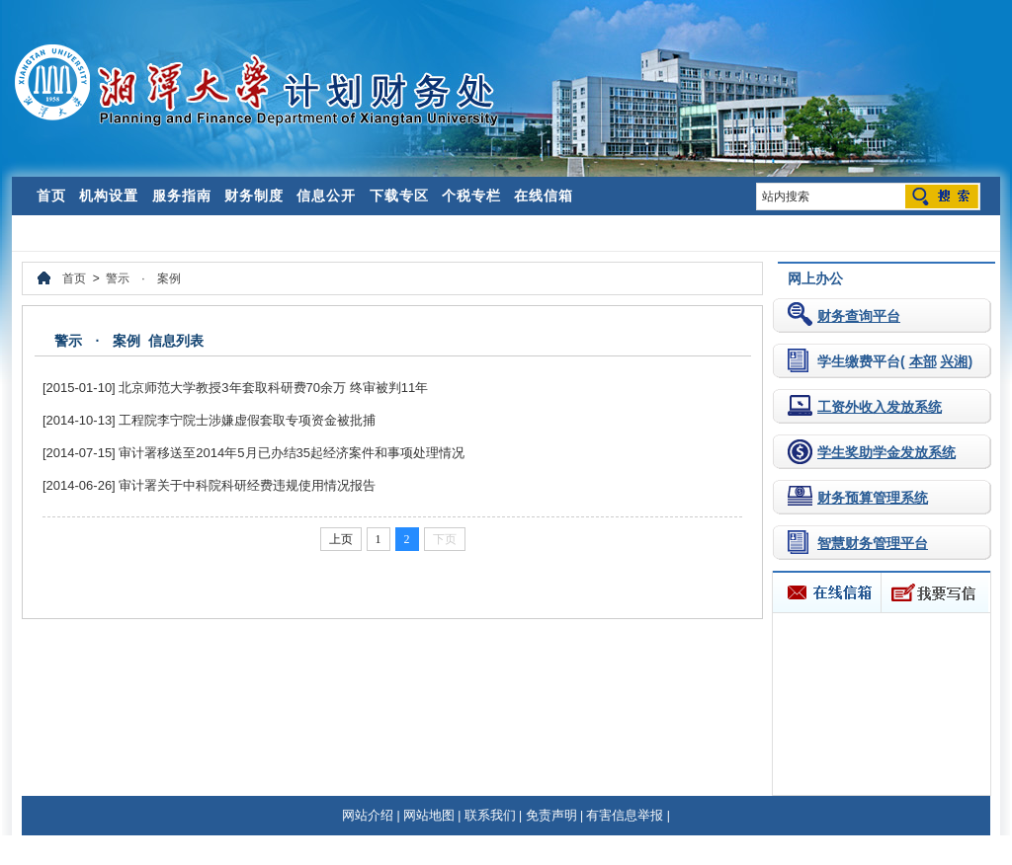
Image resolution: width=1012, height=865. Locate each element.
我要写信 (934, 592)
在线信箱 (543, 195)
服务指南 (181, 195)
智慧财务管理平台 (872, 543)
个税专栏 (471, 195)
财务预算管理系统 (872, 498)
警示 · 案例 (143, 278)
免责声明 (551, 815)
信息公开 (326, 195)
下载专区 (399, 195)
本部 (923, 361)
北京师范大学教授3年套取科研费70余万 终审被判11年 (273, 387)
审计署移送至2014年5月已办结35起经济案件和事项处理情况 (291, 452)
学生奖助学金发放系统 (886, 452)
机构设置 (108, 195)
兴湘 (954, 361)
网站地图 (429, 815)
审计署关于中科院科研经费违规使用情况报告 (247, 485)
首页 (51, 195)
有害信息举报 (624, 815)
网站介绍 (367, 815)
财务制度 (254, 195)
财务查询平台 (858, 316)
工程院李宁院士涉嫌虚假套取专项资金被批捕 (247, 420)
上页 (341, 539)
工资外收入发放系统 (879, 407)
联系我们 (490, 815)
